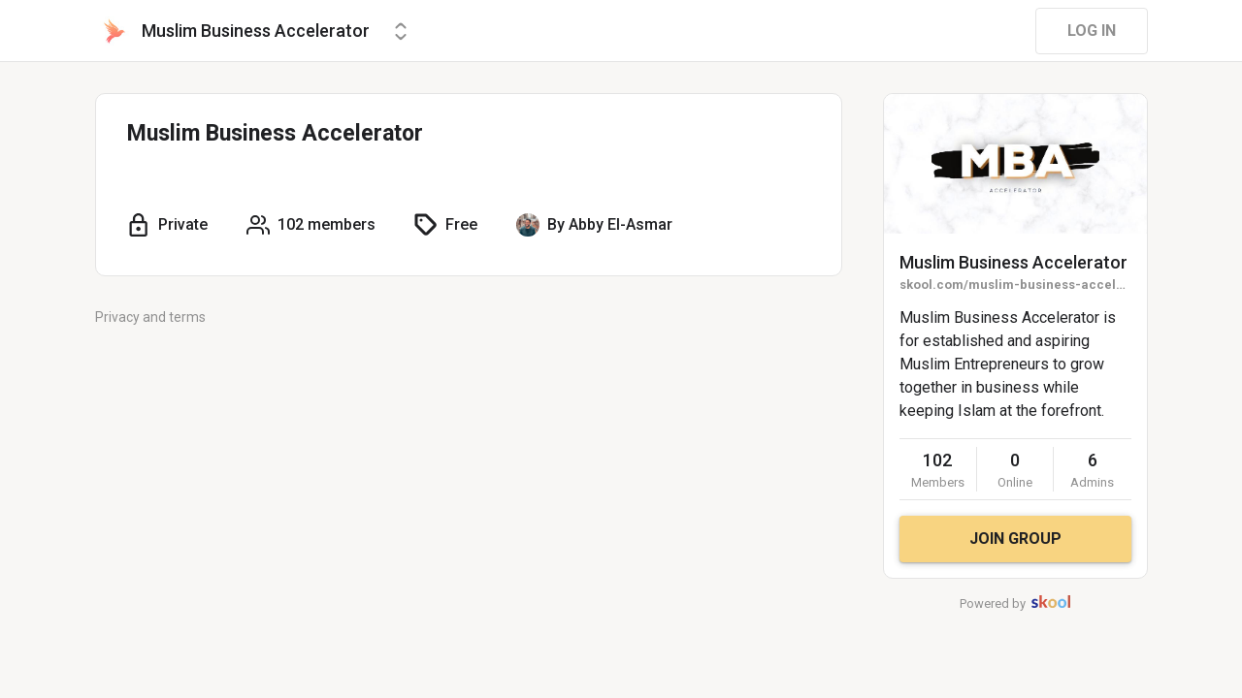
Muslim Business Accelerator (1013, 262)
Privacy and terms (150, 317)
